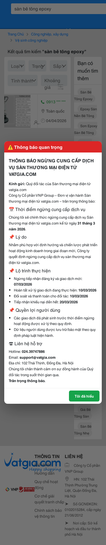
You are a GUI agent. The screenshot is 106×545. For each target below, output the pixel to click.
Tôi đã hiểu (84, 395)
